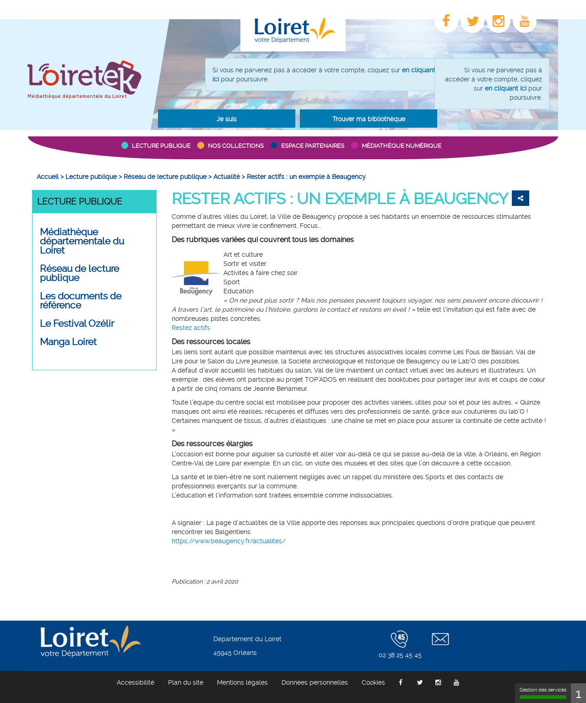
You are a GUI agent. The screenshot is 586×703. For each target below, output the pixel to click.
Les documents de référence (80, 301)
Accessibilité (135, 682)
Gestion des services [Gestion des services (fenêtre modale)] (543, 693)
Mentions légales (242, 682)
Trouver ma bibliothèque (368, 119)
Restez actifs (191, 327)
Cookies (373, 682)
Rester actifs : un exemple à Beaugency (340, 198)
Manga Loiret (68, 341)
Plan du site (185, 682)
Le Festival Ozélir (77, 323)
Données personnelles (315, 682)
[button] (226, 118)
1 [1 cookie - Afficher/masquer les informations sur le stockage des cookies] (578, 693)
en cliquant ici (505, 88)
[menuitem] (48, 176)
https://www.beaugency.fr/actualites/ (229, 541)
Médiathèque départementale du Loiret (77, 96)
